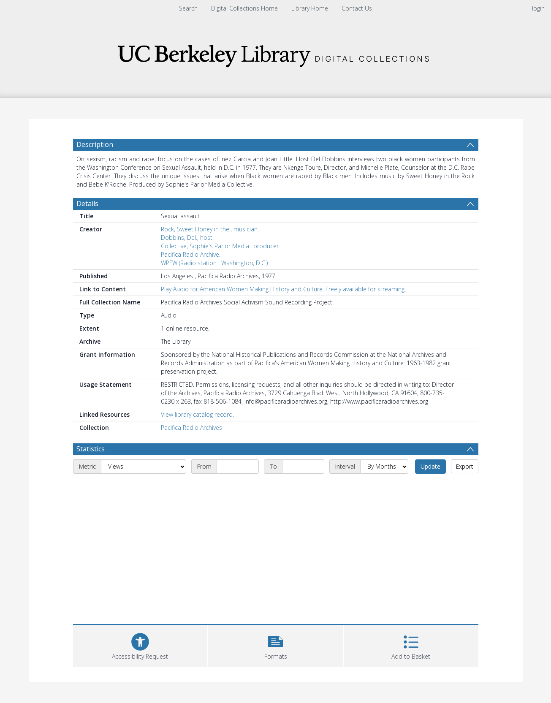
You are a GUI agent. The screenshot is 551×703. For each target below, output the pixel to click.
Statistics (90, 448)
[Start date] (238, 466)
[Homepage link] (275, 53)
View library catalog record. (197, 414)
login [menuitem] (538, 8)
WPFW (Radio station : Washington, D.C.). (215, 263)
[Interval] (384, 466)
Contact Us (357, 8)
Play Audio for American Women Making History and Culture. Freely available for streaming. (283, 289)
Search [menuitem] (188, 8)
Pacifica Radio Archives (191, 427)
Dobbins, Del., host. (187, 237)
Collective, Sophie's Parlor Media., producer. (220, 246)
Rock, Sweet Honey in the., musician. (210, 229)
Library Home (309, 8)
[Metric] (143, 466)
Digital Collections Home (244, 8)
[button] (275, 645)
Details (87, 203)
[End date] (303, 466)
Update (430, 466)
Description (94, 144)
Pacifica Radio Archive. (190, 254)
